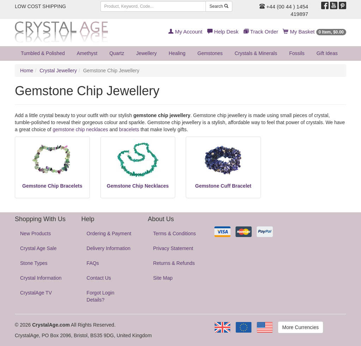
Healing (177, 53)
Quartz (116, 53)
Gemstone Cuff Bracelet (223, 186)
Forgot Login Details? (101, 296)
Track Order (261, 32)
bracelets (129, 129)
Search (218, 6)
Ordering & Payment (109, 233)
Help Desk (222, 32)
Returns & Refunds (174, 263)
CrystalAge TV (36, 293)
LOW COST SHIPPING (40, 6)
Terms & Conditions (174, 233)
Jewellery (146, 53)
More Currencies (300, 327)
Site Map (162, 278)
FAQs (93, 263)
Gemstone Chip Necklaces (138, 186)
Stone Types (34, 263)
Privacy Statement (173, 248)
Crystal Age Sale (38, 248)
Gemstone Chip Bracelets (52, 186)
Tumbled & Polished (43, 53)
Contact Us (99, 278)
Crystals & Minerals (256, 53)
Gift (327, 53)
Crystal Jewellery (58, 70)
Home (26, 70)
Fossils (297, 53)
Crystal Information (40, 278)
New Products (35, 233)
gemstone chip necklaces (80, 129)
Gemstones (210, 53)
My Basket (314, 32)
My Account (185, 32)
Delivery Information (109, 248)
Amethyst (87, 53)
